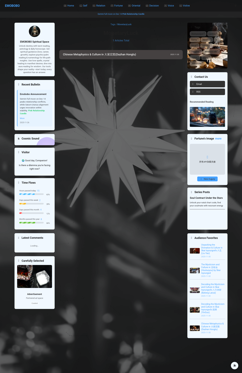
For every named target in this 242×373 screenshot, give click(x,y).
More (22, 118)
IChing (206, 57)
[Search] (235, 5)
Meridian (206, 39)
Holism (195, 57)
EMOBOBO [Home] (12, 6)
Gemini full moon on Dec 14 (121, 14)
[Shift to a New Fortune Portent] (207, 179)
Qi (217, 39)
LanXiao (213, 33)
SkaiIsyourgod (198, 33)
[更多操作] (234, 365)
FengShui (196, 51)
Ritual (195, 45)
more (218, 138)
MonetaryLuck (211, 51)
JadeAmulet (197, 63)
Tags (113, 24)
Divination (207, 45)
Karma (195, 39)
